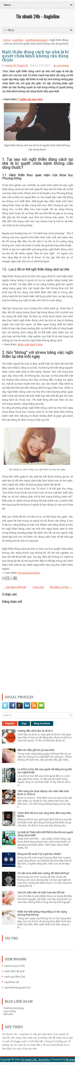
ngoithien (18, 40)
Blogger (70, 1059)
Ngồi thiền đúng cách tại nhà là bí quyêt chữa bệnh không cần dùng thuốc (35, 56)
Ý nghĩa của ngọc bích (30, 99)
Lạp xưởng (9, 1011)
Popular (9, 723)
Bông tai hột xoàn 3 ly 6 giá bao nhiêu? (39, 853)
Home (6, 40)
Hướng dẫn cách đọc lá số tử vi (35, 730)
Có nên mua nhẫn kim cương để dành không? (43, 873)
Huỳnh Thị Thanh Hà (16, 65)
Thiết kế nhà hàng (13, 1008)
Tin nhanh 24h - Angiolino (37, 16)
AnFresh (8, 1014)
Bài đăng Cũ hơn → (61, 587)
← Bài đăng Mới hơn (14, 587)
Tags (24, 723)
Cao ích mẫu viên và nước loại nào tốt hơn (41, 892)
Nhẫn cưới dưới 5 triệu (30, 344)
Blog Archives (42, 723)
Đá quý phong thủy (29, 572)
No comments (61, 65)
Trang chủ (38, 587)
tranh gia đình (12, 976)
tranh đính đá (11, 971)
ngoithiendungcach (36, 40)
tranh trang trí (12, 965)
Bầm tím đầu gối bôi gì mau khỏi (35, 750)
